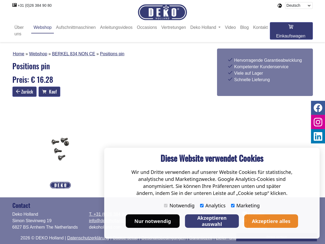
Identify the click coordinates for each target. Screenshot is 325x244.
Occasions (147, 27)
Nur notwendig (152, 221)
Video (230, 27)
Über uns (19, 30)
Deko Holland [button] (204, 27)
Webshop (42, 27)
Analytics (213, 205)
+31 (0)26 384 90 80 (35, 5)
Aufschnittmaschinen (76, 27)
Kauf (49, 92)
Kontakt (260, 27)
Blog (244, 27)
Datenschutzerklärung (88, 238)
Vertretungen (173, 27)
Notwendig (179, 205)
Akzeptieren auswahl (212, 221)
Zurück (24, 91)
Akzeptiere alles (271, 221)
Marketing (245, 205)
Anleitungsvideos (116, 27)
